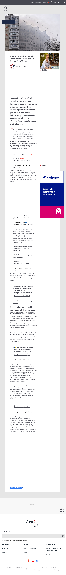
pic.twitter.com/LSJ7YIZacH (21, 160)
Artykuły (5, 548)
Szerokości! (5, 544)
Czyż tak (26, 544)
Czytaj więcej (25, 540)
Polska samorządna (31, 548)
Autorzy (4, 552)
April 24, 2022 (17, 167)
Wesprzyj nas (50, 544)
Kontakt (48, 554)
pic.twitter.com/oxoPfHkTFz (21, 263)
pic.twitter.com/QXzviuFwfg (21, 407)
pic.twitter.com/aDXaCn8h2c (21, 218)
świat (44, 165)
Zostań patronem (58, 2)
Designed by (6, 564)
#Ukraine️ (25, 216)
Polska (44, 70)
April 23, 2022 (29, 224)
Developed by (26, 564)
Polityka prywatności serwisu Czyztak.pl (53, 549)
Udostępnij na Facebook (16, 487)
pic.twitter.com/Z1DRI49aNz (21, 355)
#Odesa (23, 405)
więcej (62, 509)
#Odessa (16, 247)
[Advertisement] (23, 84)
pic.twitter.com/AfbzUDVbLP (21, 296)
